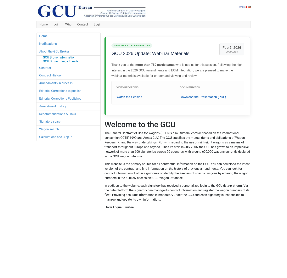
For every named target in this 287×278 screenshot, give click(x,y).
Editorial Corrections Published (60, 98)
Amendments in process (56, 83)
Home (43, 24)
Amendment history (52, 106)
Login (97, 24)
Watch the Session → (131, 97)
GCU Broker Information (59, 57)
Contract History (50, 75)
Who (68, 24)
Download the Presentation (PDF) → (205, 97)
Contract (45, 68)
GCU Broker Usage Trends (60, 61)
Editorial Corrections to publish (60, 91)
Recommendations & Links (57, 114)
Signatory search (50, 121)
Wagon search (49, 129)
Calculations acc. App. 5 (55, 137)
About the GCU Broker (54, 51)
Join (56, 24)
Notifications (48, 44)
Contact (82, 24)
